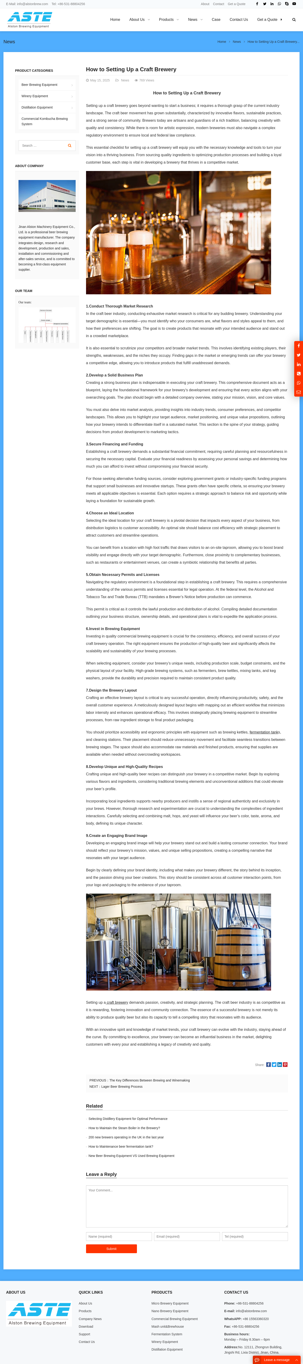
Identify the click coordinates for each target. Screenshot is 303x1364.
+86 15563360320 (255, 1300)
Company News (90, 1300)
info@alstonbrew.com (32, 4)
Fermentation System (167, 1315)
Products (85, 1292)
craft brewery (117, 1002)
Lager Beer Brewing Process (121, 1086)
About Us (85, 1285)
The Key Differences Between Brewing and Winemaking (149, 1080)
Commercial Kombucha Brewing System (45, 121)
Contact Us (87, 1323)
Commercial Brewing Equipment (175, 1300)
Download (86, 1308)
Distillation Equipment (37, 107)
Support (84, 1315)
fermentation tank (264, 732)
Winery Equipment (35, 96)
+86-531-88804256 (71, 4)
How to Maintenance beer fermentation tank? (221, 1128)
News (9, 41)
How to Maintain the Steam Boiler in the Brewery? (225, 1119)
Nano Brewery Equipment (170, 1292)
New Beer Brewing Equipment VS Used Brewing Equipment (131, 1137)
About (205, 4)
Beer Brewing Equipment (39, 85)
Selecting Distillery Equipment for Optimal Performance (128, 1119)
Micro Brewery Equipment (170, 1285)
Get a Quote (236, 4)
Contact (218, 4)
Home (115, 20)
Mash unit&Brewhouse (168, 1308)
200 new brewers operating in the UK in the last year (126, 1128)
